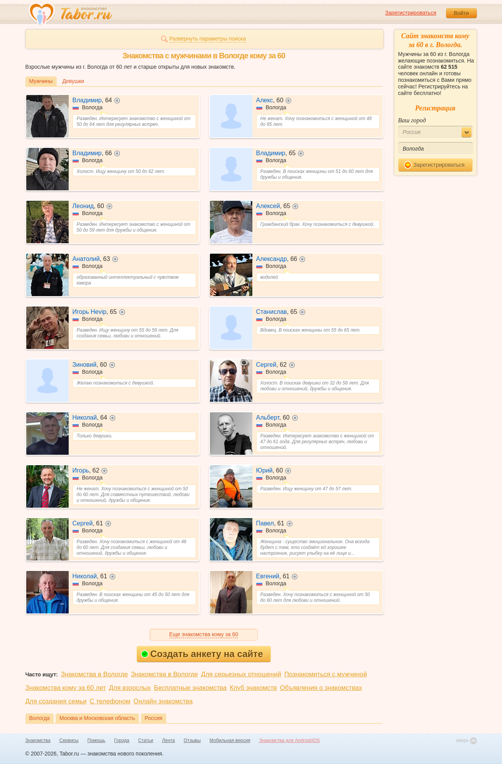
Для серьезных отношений (241, 674)
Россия (153, 718)
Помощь (96, 740)
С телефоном (110, 701)
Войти (461, 13)
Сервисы (69, 740)
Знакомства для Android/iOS (289, 740)
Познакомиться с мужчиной (325, 674)
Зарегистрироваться (410, 13)
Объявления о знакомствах (321, 687)
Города (121, 740)
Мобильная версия (230, 740)
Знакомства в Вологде (94, 674)
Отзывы (192, 740)
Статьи (145, 740)
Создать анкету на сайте (202, 654)
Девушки (74, 81)
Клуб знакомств (253, 687)
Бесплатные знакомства (190, 687)
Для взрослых (130, 687)
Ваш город (412, 120)
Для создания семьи (56, 701)
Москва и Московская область (97, 718)
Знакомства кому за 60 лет (65, 687)
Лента (168, 740)
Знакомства (38, 740)
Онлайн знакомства (163, 701)
